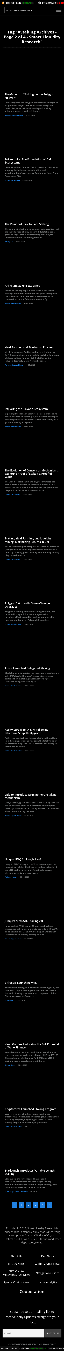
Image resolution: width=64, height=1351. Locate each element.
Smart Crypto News (13, 939)
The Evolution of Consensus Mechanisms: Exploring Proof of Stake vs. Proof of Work (32, 474)
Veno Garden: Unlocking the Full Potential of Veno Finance (32, 1045)
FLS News (9, 1000)
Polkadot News (11, 877)
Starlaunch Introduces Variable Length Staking (30, 1172)
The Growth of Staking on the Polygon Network (29, 96)
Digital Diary (10, 1065)
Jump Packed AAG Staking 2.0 (24, 921)
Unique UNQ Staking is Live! (23, 859)
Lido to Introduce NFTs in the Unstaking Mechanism (30, 796)
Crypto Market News (13, 624)
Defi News (47, 1256)
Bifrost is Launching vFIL (21, 983)
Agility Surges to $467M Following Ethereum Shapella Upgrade (26, 731)
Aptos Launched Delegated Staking (27, 668)
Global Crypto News (13, 815)
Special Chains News (16, 1282)
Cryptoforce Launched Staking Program (30, 1109)
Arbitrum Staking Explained (22, 285)
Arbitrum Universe (13, 303)
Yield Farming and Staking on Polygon (29, 347)
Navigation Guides (47, 1273)
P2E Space (9, 241)
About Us (16, 1256)
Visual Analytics (48, 1282)
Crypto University (12, 180)
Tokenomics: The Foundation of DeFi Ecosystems (28, 160)
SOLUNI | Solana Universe (16, 1191)
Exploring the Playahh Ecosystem (26, 409)
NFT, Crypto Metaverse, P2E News (16, 1273)
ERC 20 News (16, 1264)
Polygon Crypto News (14, 115)
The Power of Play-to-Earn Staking (27, 224)
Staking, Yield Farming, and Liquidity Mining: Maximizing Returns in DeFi (28, 540)
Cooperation (32, 1291)
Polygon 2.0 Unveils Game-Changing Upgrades (28, 605)
